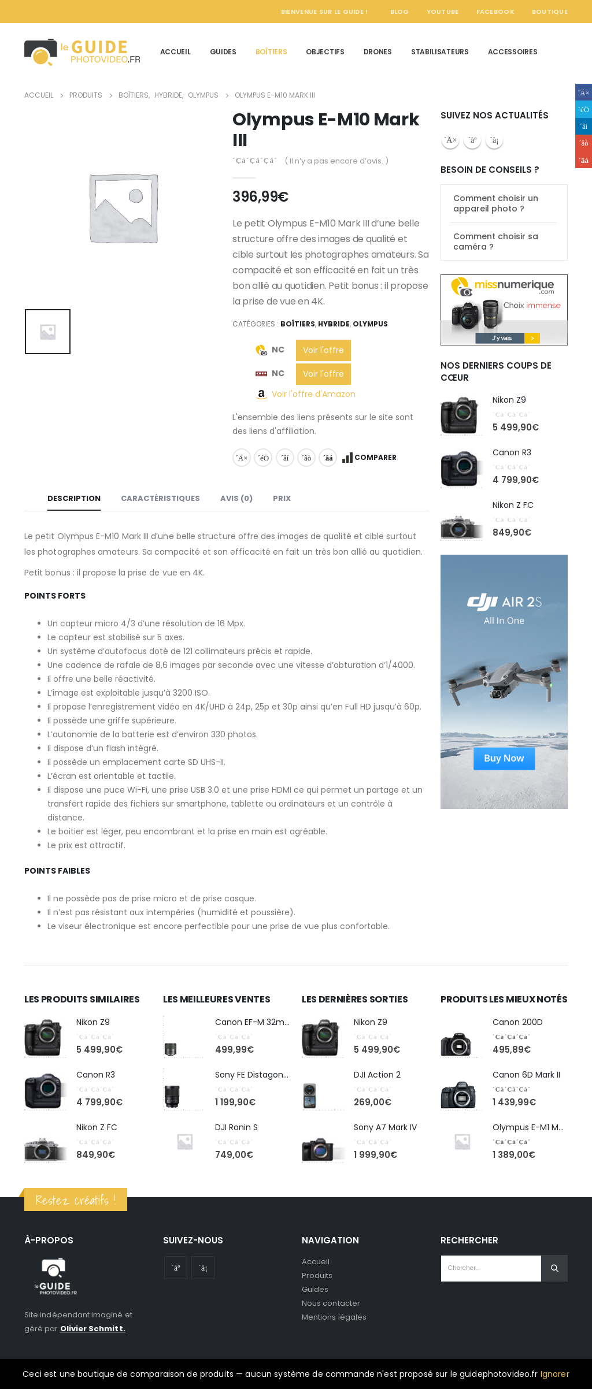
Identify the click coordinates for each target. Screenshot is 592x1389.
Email (328, 457)
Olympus (370, 324)
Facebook (495, 11)
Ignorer (555, 1374)
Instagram (494, 139)
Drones (378, 52)
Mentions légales (334, 1317)
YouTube (443, 11)
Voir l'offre (323, 350)
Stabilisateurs (440, 52)
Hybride (334, 324)
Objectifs (325, 52)
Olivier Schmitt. (92, 1328)
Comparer (375, 457)
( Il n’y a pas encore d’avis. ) (336, 160)
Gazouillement (263, 457)
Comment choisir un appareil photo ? (495, 203)
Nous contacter (331, 1303)
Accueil (175, 52)
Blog (399, 11)
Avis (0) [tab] (236, 498)
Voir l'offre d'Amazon (314, 394)
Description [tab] (74, 498)
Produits (317, 1275)
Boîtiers (271, 52)
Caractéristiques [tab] (160, 498)
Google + (306, 457)
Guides (223, 52)
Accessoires (513, 52)
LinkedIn (285, 457)
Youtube (472, 139)
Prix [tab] (282, 498)
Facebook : (450, 139)
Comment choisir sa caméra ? (495, 241)
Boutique (550, 11)
